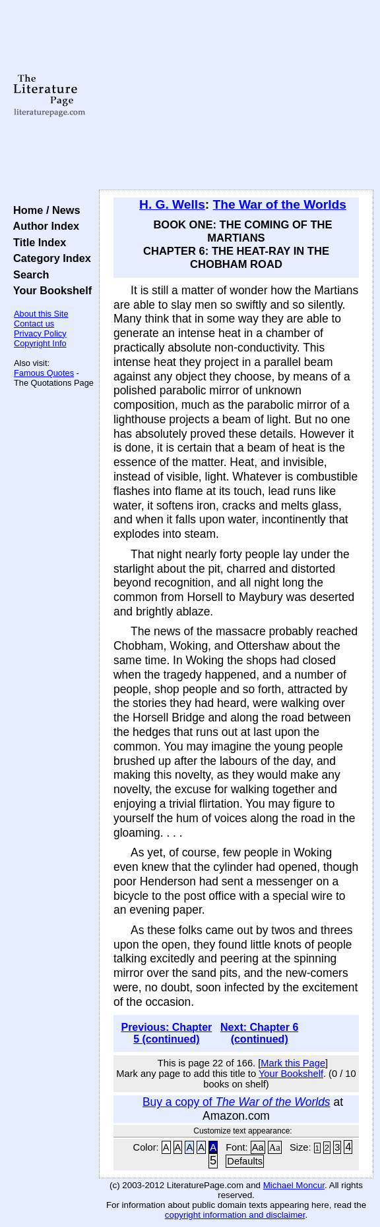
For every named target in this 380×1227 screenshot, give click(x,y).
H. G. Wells (172, 204)
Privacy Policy (40, 333)
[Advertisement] (236, 95)
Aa (258, 1147)
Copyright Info (40, 343)
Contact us (34, 323)
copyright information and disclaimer (235, 1215)
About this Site (41, 314)
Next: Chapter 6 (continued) (259, 1033)
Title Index (36, 242)
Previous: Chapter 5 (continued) (166, 1033)
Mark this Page (293, 1063)
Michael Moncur (294, 1185)
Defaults (245, 1161)
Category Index (49, 258)
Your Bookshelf (49, 290)
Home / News (43, 210)
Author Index (43, 226)
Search (28, 274)
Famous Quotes (44, 373)
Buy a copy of (236, 1102)
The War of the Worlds (279, 204)
